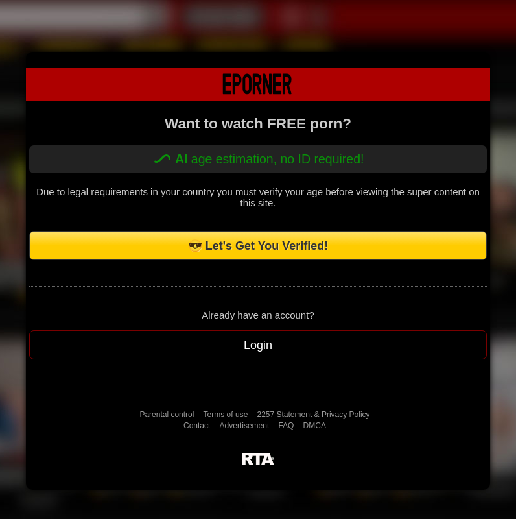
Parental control (166, 414)
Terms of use (226, 414)
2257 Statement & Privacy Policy (313, 414)
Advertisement (245, 425)
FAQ (286, 425)
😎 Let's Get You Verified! (258, 245)
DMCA (314, 425)
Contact (196, 425)
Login (258, 345)
